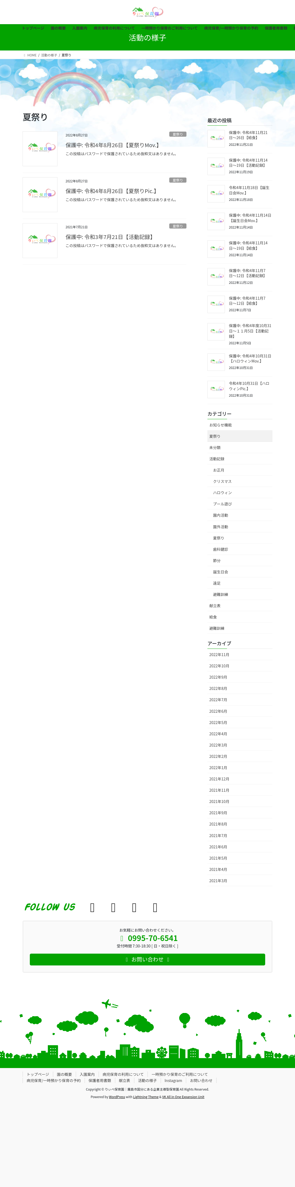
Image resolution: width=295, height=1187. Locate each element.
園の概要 (64, 1074)
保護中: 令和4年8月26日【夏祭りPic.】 (112, 191)
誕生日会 (220, 571)
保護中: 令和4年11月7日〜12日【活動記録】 (248, 273)
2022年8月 (218, 688)
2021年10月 (219, 801)
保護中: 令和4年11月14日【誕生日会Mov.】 (250, 217)
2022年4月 (218, 733)
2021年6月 (218, 846)
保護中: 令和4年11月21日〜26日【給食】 (248, 135)
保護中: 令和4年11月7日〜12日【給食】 (247, 300)
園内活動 (220, 515)
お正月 (218, 470)
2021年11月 (219, 790)
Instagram (173, 1080)
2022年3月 (218, 745)
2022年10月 (219, 665)
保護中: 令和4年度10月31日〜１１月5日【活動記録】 (250, 331)
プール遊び (222, 503)
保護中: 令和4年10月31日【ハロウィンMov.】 (250, 358)
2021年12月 (219, 778)
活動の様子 (147, 1080)
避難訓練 (220, 594)
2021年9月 (218, 812)
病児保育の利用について (123, 1074)
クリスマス (222, 481)
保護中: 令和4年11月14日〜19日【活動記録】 (248, 162)
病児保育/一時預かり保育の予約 (54, 1080)
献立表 (215, 605)
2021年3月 (218, 880)
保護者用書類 (100, 1080)
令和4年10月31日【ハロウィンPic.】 (249, 386)
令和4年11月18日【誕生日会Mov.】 (249, 190)
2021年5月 (218, 858)
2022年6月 (218, 711)
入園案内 (87, 1074)
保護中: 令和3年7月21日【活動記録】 (110, 237)
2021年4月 (218, 869)
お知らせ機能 (220, 425)
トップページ (38, 1074)
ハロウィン (222, 492)
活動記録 (216, 458)
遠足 (217, 583)
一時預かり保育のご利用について (180, 1074)
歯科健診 (220, 549)
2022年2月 (218, 756)
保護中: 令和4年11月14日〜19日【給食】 (248, 245)
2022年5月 (218, 722)
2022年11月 (219, 654)
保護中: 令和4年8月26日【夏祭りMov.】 (114, 145)
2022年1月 (218, 767)
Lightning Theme (146, 1096)
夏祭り (178, 134)
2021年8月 (218, 824)
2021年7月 (218, 835)
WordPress (117, 1096)
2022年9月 (218, 677)
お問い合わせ (201, 1080)
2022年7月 (218, 699)
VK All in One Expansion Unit (183, 1096)
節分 (217, 560)
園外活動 (220, 526)
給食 (213, 617)
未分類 (215, 447)
